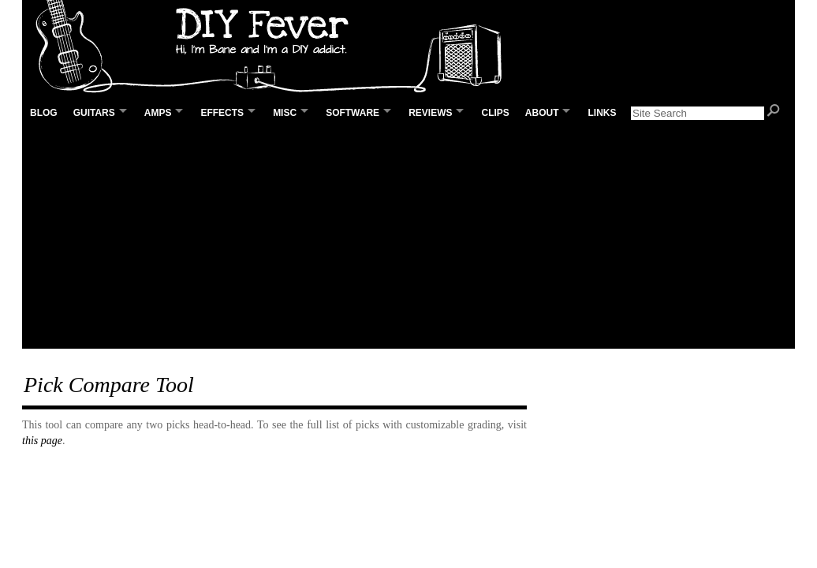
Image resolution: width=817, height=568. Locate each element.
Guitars (94, 112)
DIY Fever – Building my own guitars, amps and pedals (274, 47)
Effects (222, 112)
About (542, 112)
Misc (285, 112)
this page (42, 441)
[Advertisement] (408, 237)
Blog (44, 112)
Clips (495, 112)
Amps (158, 112)
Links (602, 112)
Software (352, 112)
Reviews (430, 112)
